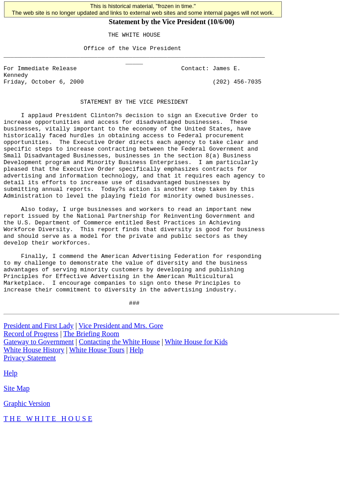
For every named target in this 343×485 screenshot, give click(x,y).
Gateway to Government (39, 397)
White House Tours (97, 405)
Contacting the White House (119, 397)
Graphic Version (27, 458)
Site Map (16, 443)
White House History (34, 405)
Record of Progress (31, 388)
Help (136, 405)
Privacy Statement (30, 413)
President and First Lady (39, 380)
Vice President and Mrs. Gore (121, 380)
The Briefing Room (91, 388)
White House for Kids (196, 397)
